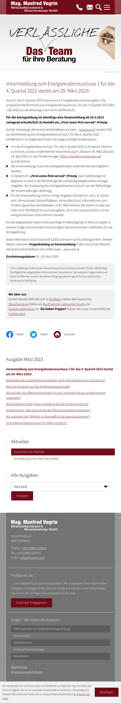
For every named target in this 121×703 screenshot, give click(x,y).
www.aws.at (87, 130)
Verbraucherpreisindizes (29, 649)
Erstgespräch (16, 314)
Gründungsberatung (21, 309)
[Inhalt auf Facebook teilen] (18, 334)
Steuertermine (22, 643)
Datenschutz (19, 667)
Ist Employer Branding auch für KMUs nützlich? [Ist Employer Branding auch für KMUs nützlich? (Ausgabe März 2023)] (36, 423)
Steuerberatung (18, 304)
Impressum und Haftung (27, 672)
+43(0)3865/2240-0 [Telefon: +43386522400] (34, 548)
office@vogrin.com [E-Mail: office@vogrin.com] (32, 558)
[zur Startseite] (34, 8)
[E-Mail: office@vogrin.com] (89, 7)
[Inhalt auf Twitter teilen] (42, 334)
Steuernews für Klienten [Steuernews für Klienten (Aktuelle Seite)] (29, 452)
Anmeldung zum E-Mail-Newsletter (36, 459)
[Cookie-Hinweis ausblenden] (107, 692)
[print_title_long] (67, 334)
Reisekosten (21, 656)
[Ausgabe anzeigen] (22, 495)
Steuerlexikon (22, 636)
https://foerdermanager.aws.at (81, 157)
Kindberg (55, 299)
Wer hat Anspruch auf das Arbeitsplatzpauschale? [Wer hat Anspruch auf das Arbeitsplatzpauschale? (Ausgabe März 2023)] (38, 387)
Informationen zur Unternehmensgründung (41, 629)
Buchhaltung (51, 304)
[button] (79, 7)
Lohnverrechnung (73, 304)
